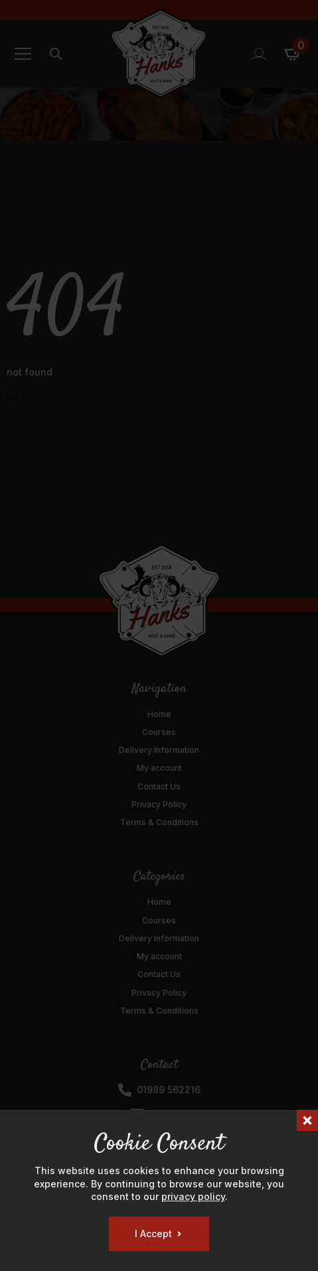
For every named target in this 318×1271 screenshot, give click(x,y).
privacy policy (193, 1196)
